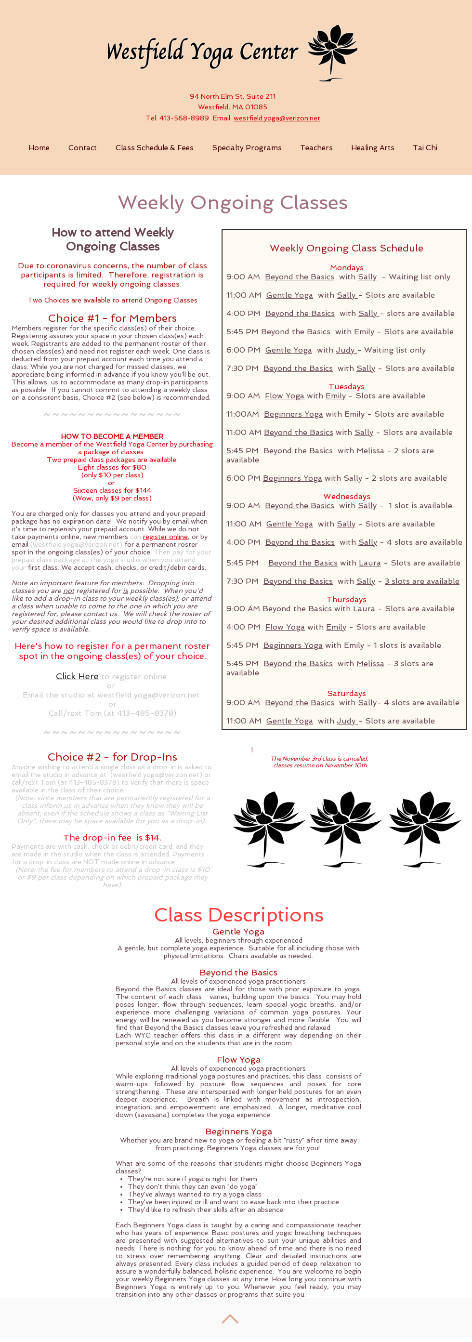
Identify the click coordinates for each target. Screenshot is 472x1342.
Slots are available (400, 295)
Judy (346, 350)
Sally (367, 276)
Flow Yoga (284, 395)
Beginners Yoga (293, 414)
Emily (364, 331)
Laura (370, 562)
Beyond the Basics (299, 276)
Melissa (370, 450)
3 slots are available (422, 581)
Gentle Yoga (289, 295)
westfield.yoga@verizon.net (277, 118)
